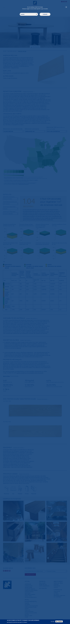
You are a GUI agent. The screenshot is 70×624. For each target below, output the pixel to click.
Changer (45, 14)
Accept (53, 621)
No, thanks (59, 621)
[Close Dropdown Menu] (66, 7)
